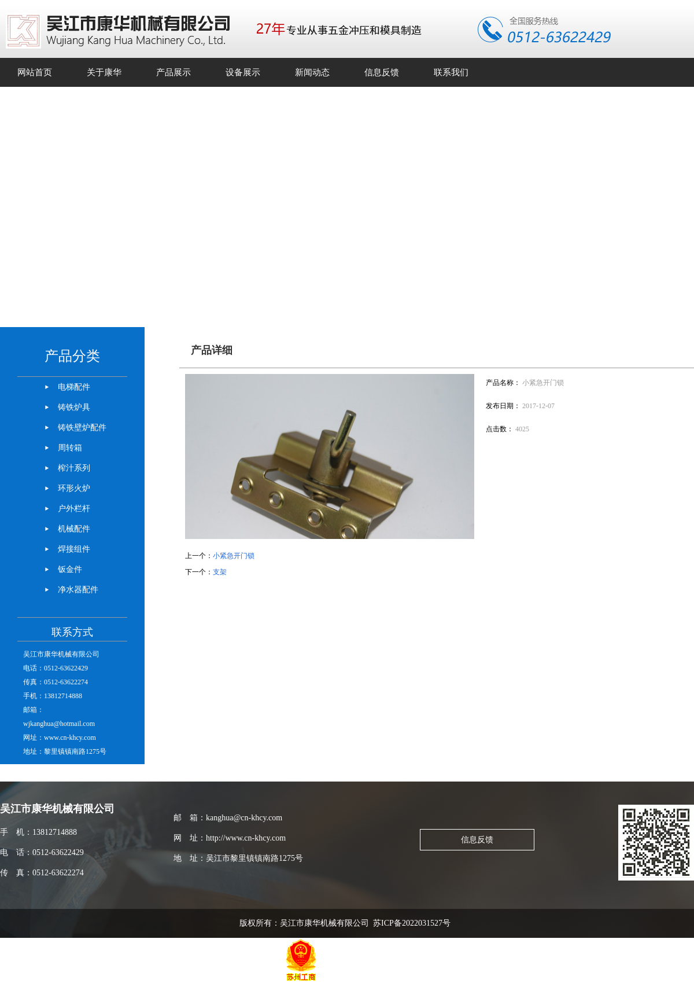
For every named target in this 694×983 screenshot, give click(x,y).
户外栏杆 (74, 508)
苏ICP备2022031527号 (414, 923)
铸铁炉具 (74, 407)
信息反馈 (477, 839)
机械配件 (74, 528)
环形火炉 (74, 488)
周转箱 (70, 447)
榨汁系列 (74, 468)
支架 (220, 572)
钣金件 (70, 569)
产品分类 (72, 356)
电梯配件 (74, 387)
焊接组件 (74, 549)
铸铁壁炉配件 (82, 427)
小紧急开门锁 (233, 556)
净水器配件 (78, 589)
